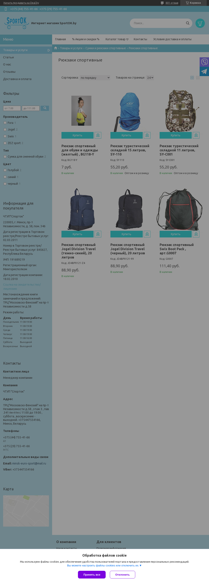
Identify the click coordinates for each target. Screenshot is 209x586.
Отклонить (122, 574)
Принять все (91, 574)
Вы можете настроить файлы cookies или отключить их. (103, 565)
